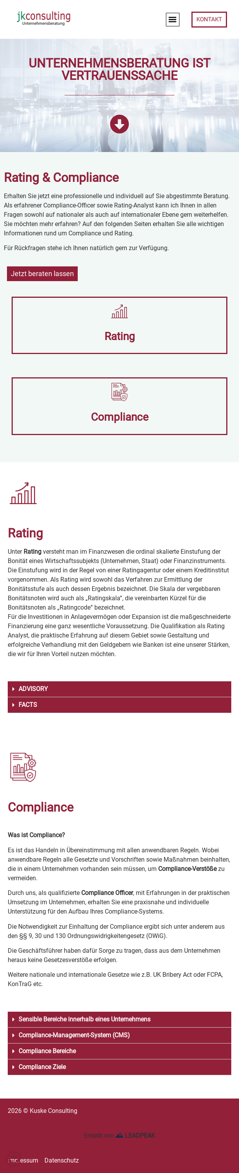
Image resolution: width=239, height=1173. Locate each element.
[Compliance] (119, 392)
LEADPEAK (135, 1135)
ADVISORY (33, 689)
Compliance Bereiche (47, 1051)
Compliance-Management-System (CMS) (74, 1035)
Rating (119, 336)
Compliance (120, 417)
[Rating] (119, 311)
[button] (172, 19)
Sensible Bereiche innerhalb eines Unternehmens (84, 1019)
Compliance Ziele (42, 1067)
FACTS (28, 704)
